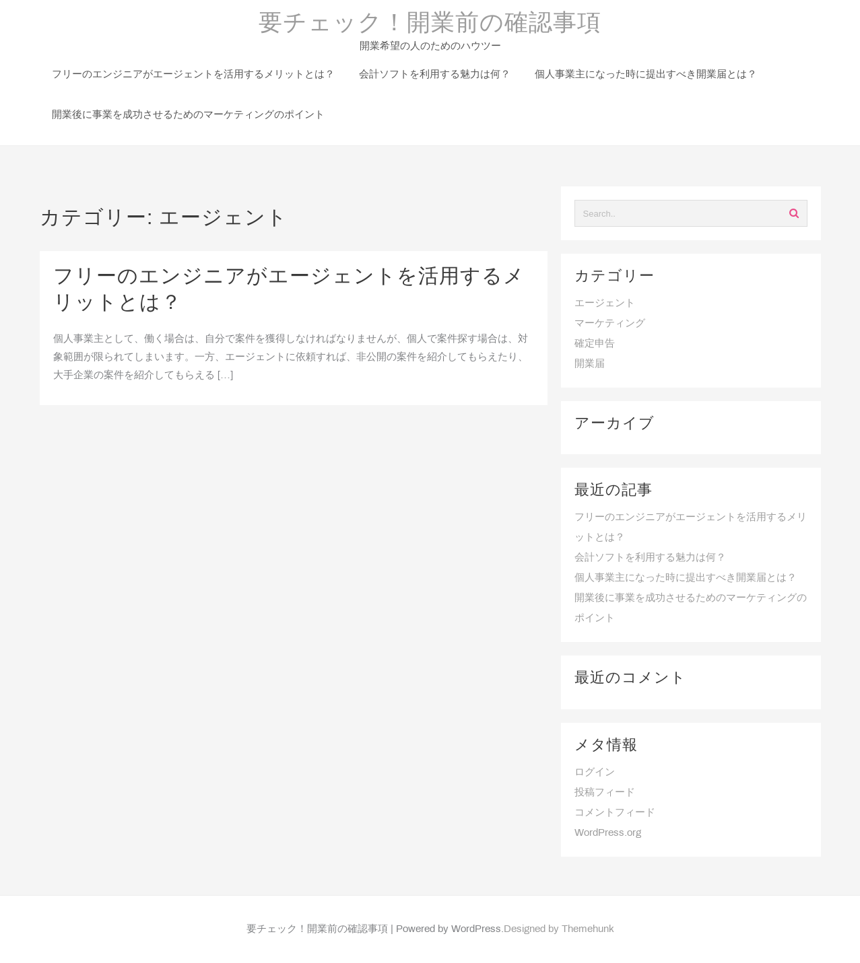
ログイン (594, 772)
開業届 (589, 364)
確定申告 (594, 344)
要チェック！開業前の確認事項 (430, 24)
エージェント (604, 303)
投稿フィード (604, 792)
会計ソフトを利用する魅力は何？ (650, 558)
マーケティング (609, 323)
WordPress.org (607, 833)
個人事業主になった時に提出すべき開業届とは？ (685, 578)
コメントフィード (614, 813)
